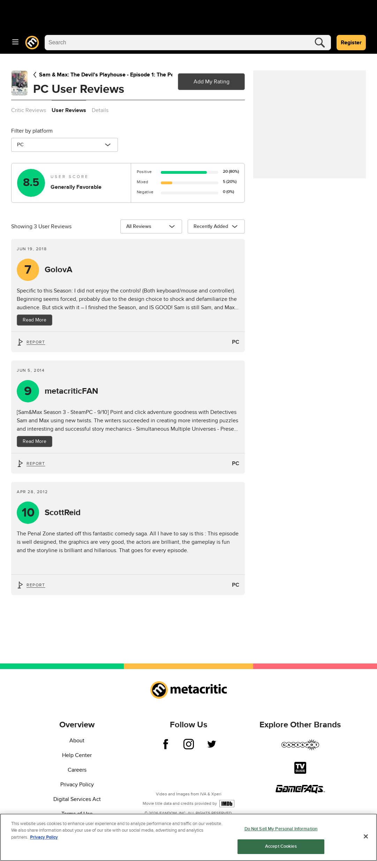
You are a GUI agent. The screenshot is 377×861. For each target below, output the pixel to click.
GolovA (58, 270)
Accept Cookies (281, 846)
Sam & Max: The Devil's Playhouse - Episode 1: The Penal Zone (102, 74)
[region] (188, 837)
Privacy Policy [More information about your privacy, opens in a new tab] (44, 837)
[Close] (366, 836)
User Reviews (69, 110)
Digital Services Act (77, 799)
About (76, 740)
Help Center (77, 755)
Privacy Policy (77, 784)
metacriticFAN (71, 391)
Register (351, 42)
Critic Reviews (28, 110)
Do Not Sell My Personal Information (281, 829)
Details (100, 110)
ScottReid (63, 513)
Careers (77, 769)
